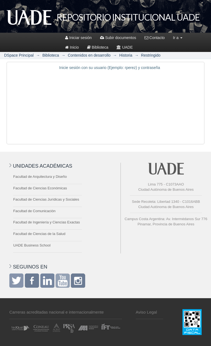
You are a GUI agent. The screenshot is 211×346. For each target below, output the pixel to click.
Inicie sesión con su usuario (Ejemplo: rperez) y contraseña (109, 67)
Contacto (155, 37)
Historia (125, 55)
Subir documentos (118, 37)
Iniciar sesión (78, 37)
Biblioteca (98, 47)
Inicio (72, 47)
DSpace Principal (19, 55)
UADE (124, 47)
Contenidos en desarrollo (89, 55)
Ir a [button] (177, 37)
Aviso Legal (146, 312)
